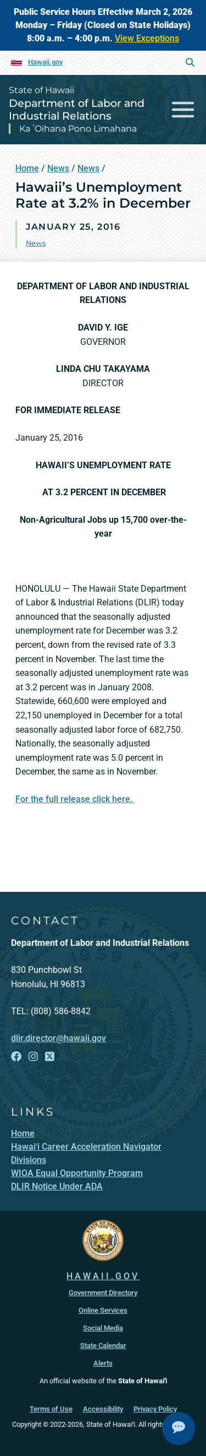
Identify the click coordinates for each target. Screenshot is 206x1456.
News (58, 168)
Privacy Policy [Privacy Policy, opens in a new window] (155, 1409)
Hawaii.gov (45, 62)
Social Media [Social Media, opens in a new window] (103, 1328)
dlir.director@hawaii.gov (58, 1038)
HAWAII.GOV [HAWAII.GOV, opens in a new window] (103, 1276)
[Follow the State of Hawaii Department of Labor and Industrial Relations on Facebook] (16, 1057)
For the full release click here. (75, 799)
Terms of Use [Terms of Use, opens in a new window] (51, 1409)
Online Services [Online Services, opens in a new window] (103, 1310)
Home (27, 168)
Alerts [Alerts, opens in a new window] (103, 1363)
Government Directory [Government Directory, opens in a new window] (103, 1293)
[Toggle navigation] (183, 109)
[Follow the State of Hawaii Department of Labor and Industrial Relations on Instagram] (33, 1057)
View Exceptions (147, 38)
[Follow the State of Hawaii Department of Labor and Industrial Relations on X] (49, 1057)
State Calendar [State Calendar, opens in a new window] (103, 1345)
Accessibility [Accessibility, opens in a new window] (103, 1409)
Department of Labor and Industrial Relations (76, 109)
